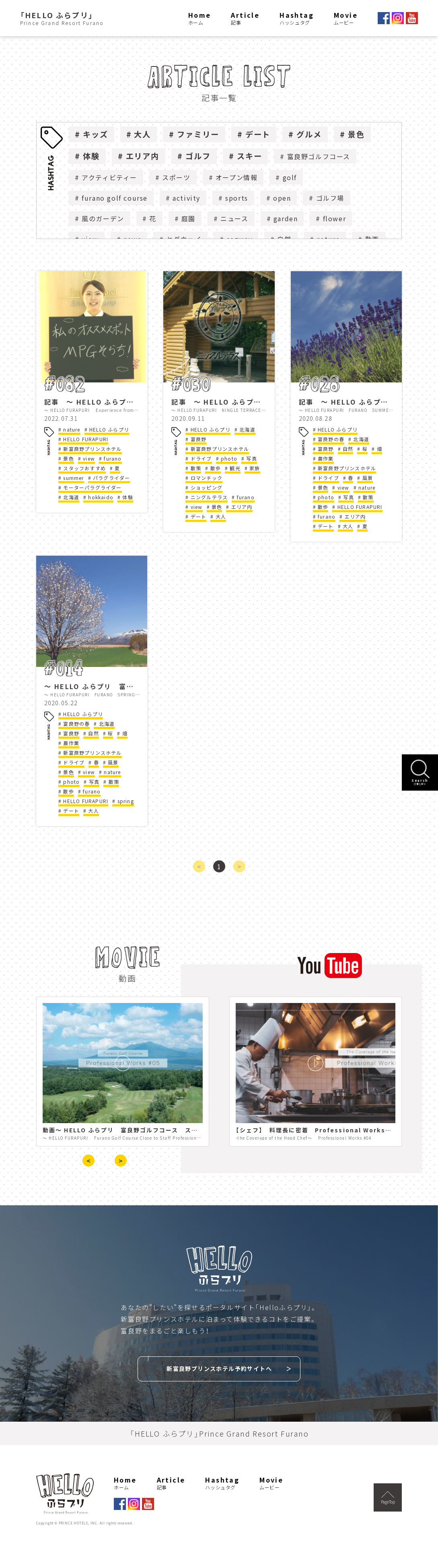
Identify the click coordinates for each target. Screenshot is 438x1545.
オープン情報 (237, 177)
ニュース (234, 218)
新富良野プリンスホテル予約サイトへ (219, 1368)
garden (285, 218)
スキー (249, 156)
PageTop (388, 1498)
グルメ (309, 134)
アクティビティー (109, 177)
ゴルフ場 (330, 198)
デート (258, 134)
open (282, 198)
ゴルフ (198, 156)
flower (334, 218)
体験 (91, 156)
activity (186, 198)
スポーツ (176, 177)
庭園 (188, 218)
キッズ (95, 134)
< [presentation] (88, 1160)
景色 (356, 134)
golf (290, 177)
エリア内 (143, 156)
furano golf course (115, 198)
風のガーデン (103, 218)
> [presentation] (121, 1160)
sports (236, 198)
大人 (142, 134)
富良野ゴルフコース (318, 156)
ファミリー (198, 134)
